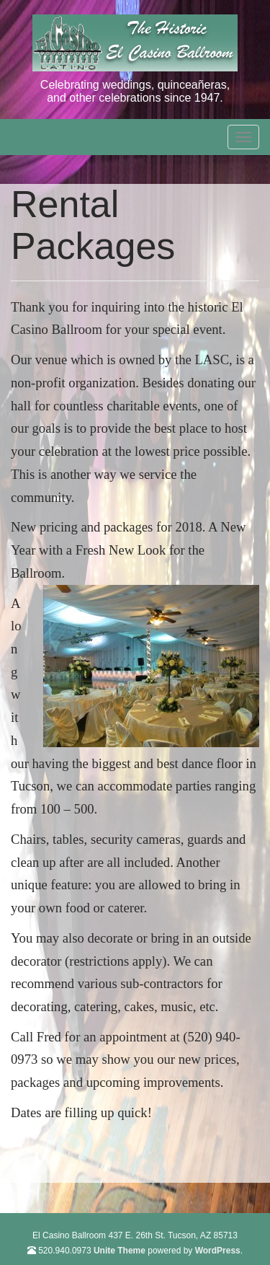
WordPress (217, 1251)
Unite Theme (119, 1251)
